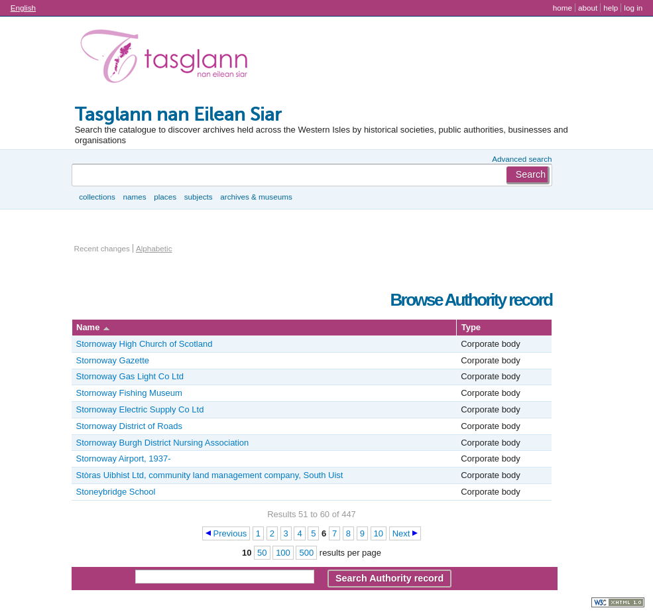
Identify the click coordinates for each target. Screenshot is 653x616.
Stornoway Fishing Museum (129, 393)
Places (165, 196)
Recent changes (102, 248)
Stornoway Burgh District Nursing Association (162, 443)
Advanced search (522, 158)
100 (283, 553)
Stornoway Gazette (113, 360)
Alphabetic (154, 248)
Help (610, 7)
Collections (97, 196)
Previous (230, 533)
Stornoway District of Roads (129, 426)
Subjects (198, 196)
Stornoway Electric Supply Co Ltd (140, 409)
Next (401, 533)
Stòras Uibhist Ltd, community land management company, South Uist (209, 475)
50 (262, 553)
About (587, 7)
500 (306, 553)
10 (378, 533)
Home (562, 7)
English (23, 7)
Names (134, 196)
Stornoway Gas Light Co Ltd (130, 376)
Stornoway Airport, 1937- (123, 458)
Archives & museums (256, 196)
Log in (633, 7)
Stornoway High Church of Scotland (144, 344)
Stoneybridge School (116, 492)
